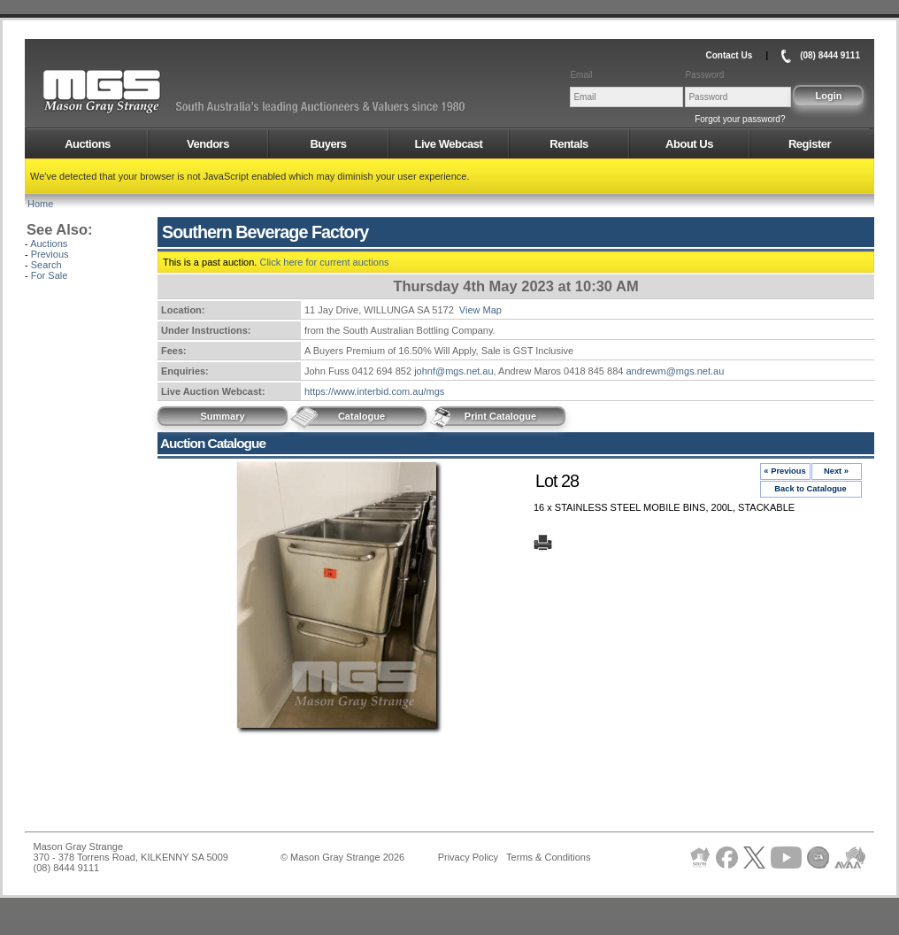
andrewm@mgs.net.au (675, 371)
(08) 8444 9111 (830, 55)
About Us (689, 144)
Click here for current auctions (323, 262)
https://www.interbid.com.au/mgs (374, 391)
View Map (480, 310)
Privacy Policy (468, 857)
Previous (50, 254)
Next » (836, 471)
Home (40, 203)
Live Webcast (449, 144)
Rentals (568, 144)
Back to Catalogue (810, 488)
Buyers (328, 144)
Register (809, 144)
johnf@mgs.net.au (453, 371)
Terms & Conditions (548, 857)
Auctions (88, 144)
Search (46, 264)
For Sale (49, 275)
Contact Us (728, 55)
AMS (145, 92)
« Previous (784, 471)
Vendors (208, 144)
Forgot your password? (740, 119)
